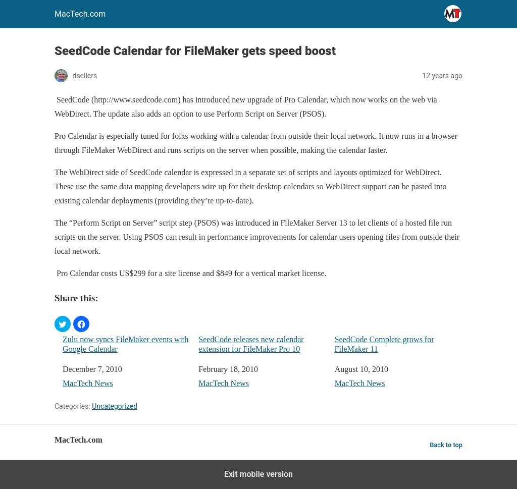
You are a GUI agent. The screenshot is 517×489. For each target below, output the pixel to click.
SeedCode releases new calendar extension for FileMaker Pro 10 (250, 344)
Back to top (446, 445)
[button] (63, 324)
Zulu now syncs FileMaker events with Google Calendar (125, 344)
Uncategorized (114, 406)
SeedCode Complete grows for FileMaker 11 (384, 344)
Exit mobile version (258, 474)
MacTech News (88, 383)
